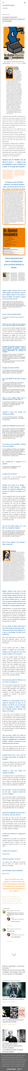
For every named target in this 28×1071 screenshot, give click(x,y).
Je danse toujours (10, 901)
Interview (4, 901)
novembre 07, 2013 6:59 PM (18, 919)
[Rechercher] (25, 2)
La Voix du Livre (8, 5)
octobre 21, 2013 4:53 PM (15, 910)
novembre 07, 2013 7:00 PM (18, 934)
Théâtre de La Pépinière (16, 63)
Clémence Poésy (9, 898)
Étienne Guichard (17, 898)
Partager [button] (4, 896)
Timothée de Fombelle (17, 903)
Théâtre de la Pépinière (7, 903)
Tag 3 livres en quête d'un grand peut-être (12, 1021)
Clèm (8, 929)
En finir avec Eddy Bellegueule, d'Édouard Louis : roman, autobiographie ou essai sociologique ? (12, 1048)
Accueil (5, 8)
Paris (16, 901)
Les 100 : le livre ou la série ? (13, 999)
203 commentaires (11, 1024)
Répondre (9, 925)
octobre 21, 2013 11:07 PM (15, 929)
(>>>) (7, 146)
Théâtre (19, 901)
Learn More (11, 1069)
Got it (19, 1069)
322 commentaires (11, 1001)
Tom (12, 918)
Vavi (8, 910)
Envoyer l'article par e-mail (13, 896)
